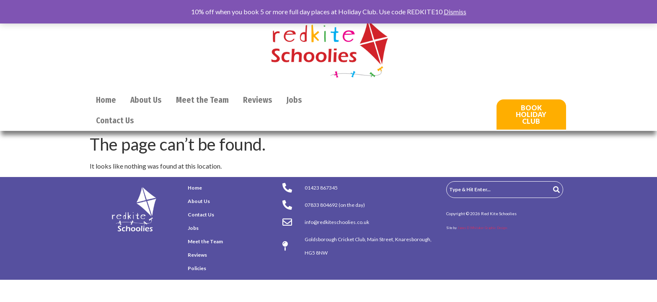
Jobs (294, 100)
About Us (146, 100)
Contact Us (115, 120)
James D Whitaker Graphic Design (482, 228)
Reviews (257, 100)
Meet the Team (202, 100)
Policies (197, 268)
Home (106, 100)
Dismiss (455, 12)
